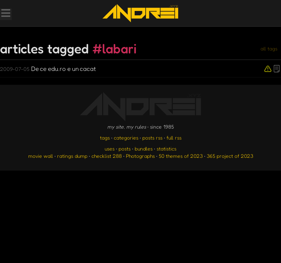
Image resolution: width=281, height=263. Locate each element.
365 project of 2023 (230, 156)
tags (105, 137)
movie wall (40, 156)
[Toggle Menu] (5, 13)
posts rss (152, 137)
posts (125, 148)
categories (126, 137)
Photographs (140, 156)
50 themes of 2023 (181, 156)
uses (110, 148)
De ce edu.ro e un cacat (48, 68)
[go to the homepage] (140, 13)
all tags (269, 48)
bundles (144, 148)
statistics (166, 148)
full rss (173, 137)
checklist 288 (106, 156)
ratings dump (72, 156)
